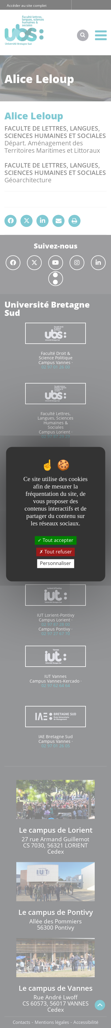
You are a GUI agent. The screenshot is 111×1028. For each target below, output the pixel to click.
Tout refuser (55, 552)
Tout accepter (55, 540)
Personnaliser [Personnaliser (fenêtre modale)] (55, 563)
